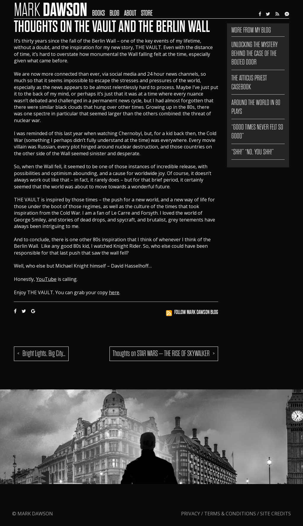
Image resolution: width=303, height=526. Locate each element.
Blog (114, 13)
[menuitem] (100, 9)
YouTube (46, 279)
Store (146, 13)
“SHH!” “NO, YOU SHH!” (252, 152)
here (114, 292)
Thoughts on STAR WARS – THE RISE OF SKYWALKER (161, 353)
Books (98, 13)
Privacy (191, 513)
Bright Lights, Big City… (43, 353)
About (130, 13)
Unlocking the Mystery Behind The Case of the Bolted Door (254, 53)
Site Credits (275, 513)
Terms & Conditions (230, 513)
